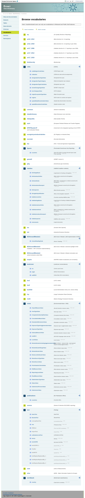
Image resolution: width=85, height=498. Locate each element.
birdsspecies (35, 190)
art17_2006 (30, 48)
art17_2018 (30, 57)
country (34, 482)
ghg (28, 164)
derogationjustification (38, 193)
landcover (30, 264)
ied (28, 232)
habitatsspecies (36, 218)
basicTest (34, 414)
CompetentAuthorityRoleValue (40, 315)
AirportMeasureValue (37, 308)
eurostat (30, 139)
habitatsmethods (36, 209)
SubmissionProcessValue (39, 386)
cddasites (34, 74)
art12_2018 (30, 44)
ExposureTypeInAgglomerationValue (41, 325)
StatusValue (35, 383)
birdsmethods (35, 181)
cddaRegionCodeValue (38, 71)
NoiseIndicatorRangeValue (39, 347)
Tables (5, 23)
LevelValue (35, 339)
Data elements (7, 26)
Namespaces (7, 38)
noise (29, 303)
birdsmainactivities (37, 176)
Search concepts (42, 29)
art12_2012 (30, 39)
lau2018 (29, 289)
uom (28, 468)
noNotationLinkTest (37, 435)
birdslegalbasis (36, 172)
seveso (29, 405)
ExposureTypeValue (37, 329)
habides (29, 168)
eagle (33, 272)
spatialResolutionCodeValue (39, 104)
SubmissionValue (36, 390)
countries (34, 152)
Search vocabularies (29, 29)
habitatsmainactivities (38, 205)
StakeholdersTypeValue (38, 379)
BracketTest (35, 417)
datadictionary (32, 114)
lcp (28, 294)
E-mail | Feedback (8, 493)
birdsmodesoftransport (38, 185)
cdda (28, 67)
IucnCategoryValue (37, 91)
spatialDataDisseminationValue (40, 101)
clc (32, 268)
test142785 (35, 442)
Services (5, 35)
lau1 (28, 280)
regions (34, 97)
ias (28, 227)
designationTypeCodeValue (39, 84)
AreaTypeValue (36, 311)
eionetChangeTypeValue (38, 87)
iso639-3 (34, 336)
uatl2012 (34, 275)
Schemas (6, 29)
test (28, 410)
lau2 (28, 285)
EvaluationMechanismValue (39, 322)
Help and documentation (10, 17)
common (30, 109)
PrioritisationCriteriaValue (39, 365)
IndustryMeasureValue (38, 332)
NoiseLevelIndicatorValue (39, 355)
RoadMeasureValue (37, 376)
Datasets (5, 20)
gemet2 (29, 159)
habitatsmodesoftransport (39, 214)
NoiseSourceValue (37, 362)
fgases (29, 148)
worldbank (30, 478)
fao (28, 143)
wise (28, 473)
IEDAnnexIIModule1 (33, 236)
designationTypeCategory (39, 81)
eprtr (28, 123)
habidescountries (36, 197)
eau (33, 424)
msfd (28, 299)
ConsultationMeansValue (38, 318)
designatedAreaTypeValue (39, 77)
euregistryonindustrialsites (36, 134)
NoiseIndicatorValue (37, 351)
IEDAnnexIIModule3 (33, 246)
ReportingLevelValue (37, 372)
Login (67, 1)
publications (31, 395)
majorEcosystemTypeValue (39, 94)
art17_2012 (30, 53)
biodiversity (31, 62)
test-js (33, 438)
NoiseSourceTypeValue (38, 358)
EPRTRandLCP (32, 128)
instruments (35, 222)
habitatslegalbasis (37, 200)
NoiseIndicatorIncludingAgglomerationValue (42, 343)
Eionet (10, 13)
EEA (10, 1)
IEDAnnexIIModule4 (33, 253)
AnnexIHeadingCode (37, 241)
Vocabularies (7, 32)
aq (28, 34)
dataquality (30, 119)
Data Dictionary (16, 13)
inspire (29, 259)
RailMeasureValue (36, 369)
